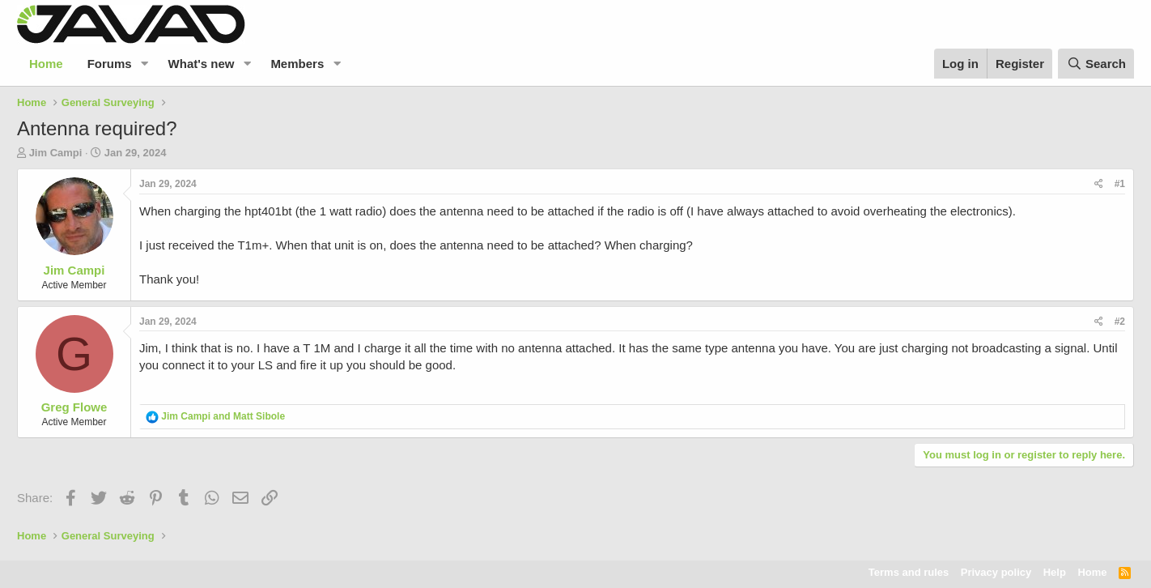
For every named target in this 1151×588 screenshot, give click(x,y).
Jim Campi (56, 153)
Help (1054, 572)
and (223, 416)
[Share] (1099, 184)
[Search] (1096, 64)
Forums (109, 63)
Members (297, 63)
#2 (1120, 321)
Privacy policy (996, 572)
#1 (1120, 184)
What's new (201, 63)
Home (46, 63)
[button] (145, 64)
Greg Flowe (74, 407)
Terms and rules (909, 572)
